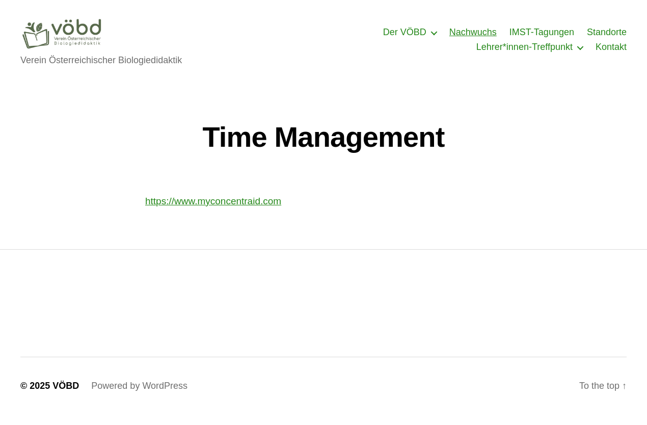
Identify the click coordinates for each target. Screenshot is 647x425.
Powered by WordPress (139, 396)
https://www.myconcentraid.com (213, 211)
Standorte (607, 37)
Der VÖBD (404, 37)
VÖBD (65, 396)
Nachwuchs (473, 37)
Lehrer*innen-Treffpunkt (524, 52)
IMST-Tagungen (541, 37)
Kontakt (611, 52)
